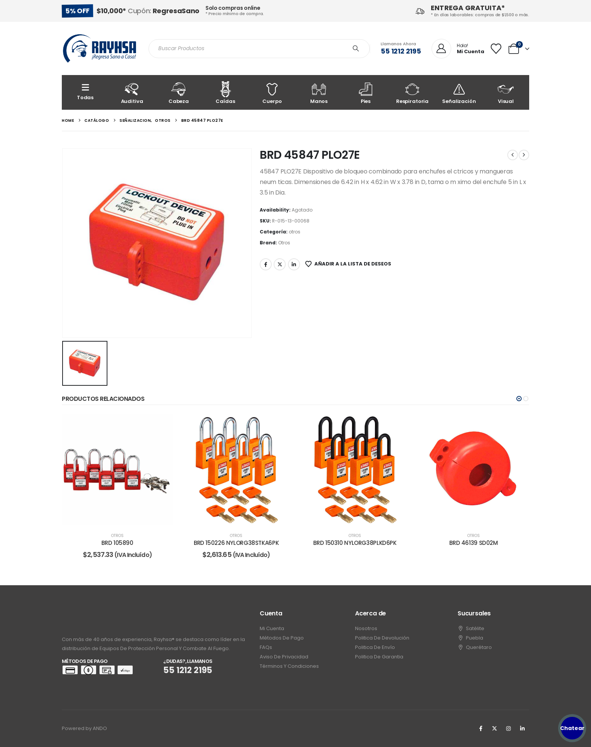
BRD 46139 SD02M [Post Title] (473, 543)
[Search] (355, 49)
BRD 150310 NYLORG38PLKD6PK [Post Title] (354, 543)
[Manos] (319, 92)
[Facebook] (481, 728)
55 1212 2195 (401, 51)
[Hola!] (458, 49)
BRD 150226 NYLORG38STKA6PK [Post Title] (236, 543)
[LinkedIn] (522, 728)
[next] (524, 155)
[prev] (512, 155)
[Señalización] (459, 92)
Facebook (266, 264)
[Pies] (365, 92)
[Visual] (505, 92)
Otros (284, 242)
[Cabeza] (178, 92)
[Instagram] (508, 728)
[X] (494, 728)
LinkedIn (294, 264)
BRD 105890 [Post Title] (117, 543)
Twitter (280, 264)
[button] (519, 398)
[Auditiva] (132, 92)
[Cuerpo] (272, 92)
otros (294, 232)
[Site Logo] (99, 48)
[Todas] (85, 92)
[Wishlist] (496, 48)
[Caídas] (225, 92)
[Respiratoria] (412, 92)
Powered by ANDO (84, 728)
